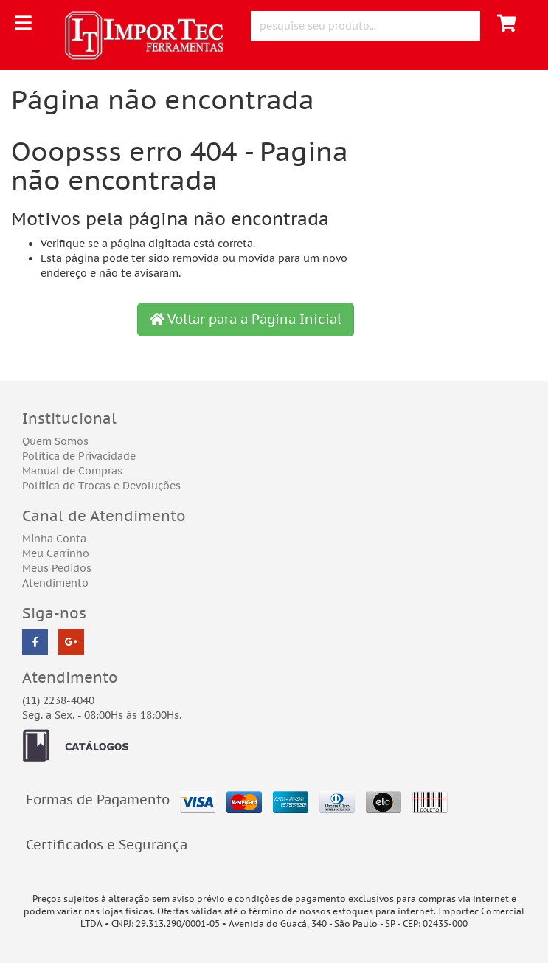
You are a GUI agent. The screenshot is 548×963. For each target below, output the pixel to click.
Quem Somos (55, 441)
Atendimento (55, 583)
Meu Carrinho (55, 553)
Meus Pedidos (56, 568)
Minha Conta (54, 538)
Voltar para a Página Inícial (245, 319)
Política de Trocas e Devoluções (101, 485)
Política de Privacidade (79, 456)
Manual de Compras (72, 470)
